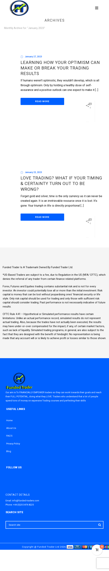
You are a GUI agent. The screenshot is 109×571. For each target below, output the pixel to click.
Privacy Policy (13, 443)
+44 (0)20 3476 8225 (23, 504)
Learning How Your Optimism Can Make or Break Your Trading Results (60, 68)
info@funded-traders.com (25, 500)
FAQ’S (9, 435)
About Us (11, 428)
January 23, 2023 (33, 172)
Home (9, 420)
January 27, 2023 (33, 56)
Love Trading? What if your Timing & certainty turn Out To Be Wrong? (61, 184)
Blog (8, 451)
